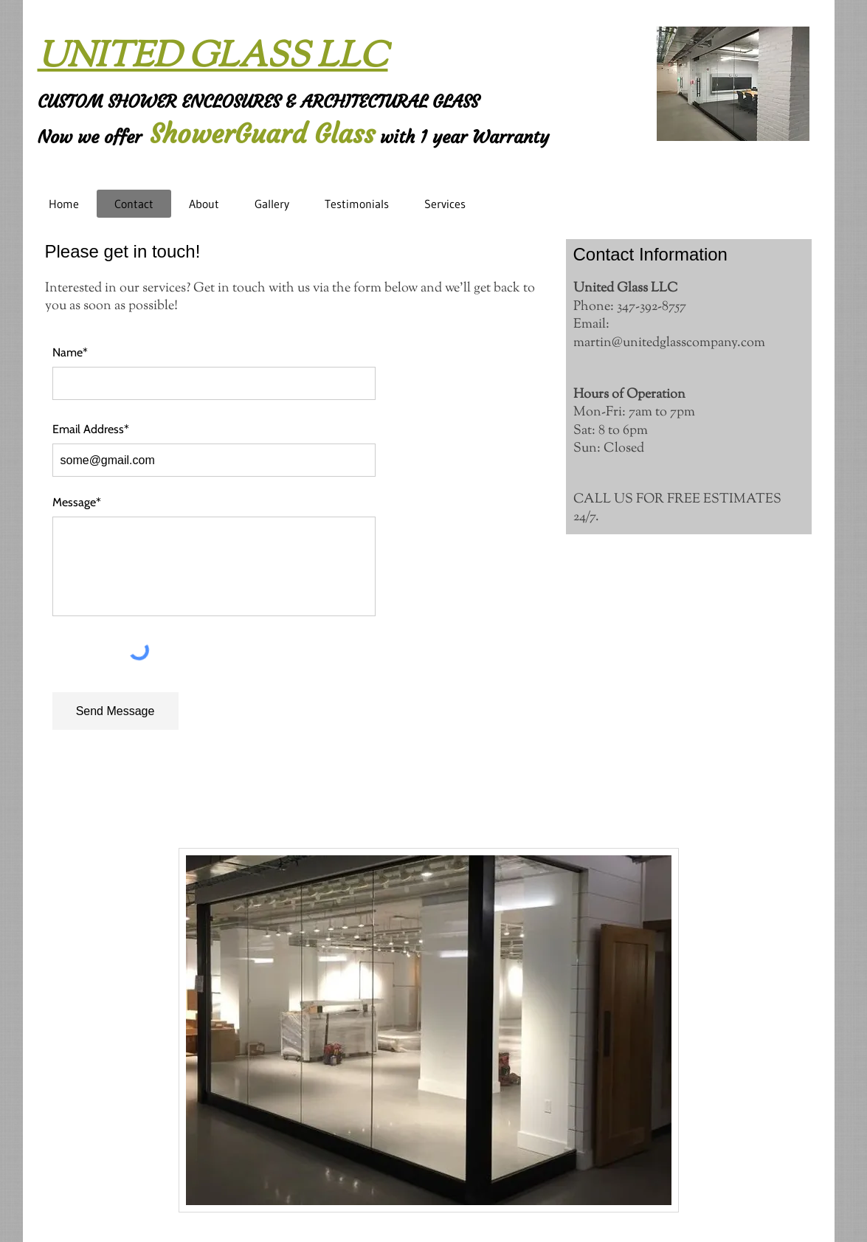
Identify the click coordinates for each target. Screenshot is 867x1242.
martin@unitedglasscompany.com (669, 343)
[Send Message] (115, 711)
